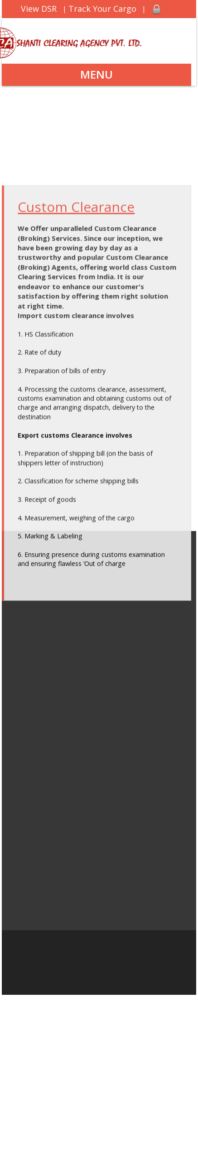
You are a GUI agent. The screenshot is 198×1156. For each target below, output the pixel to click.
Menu (96, 74)
